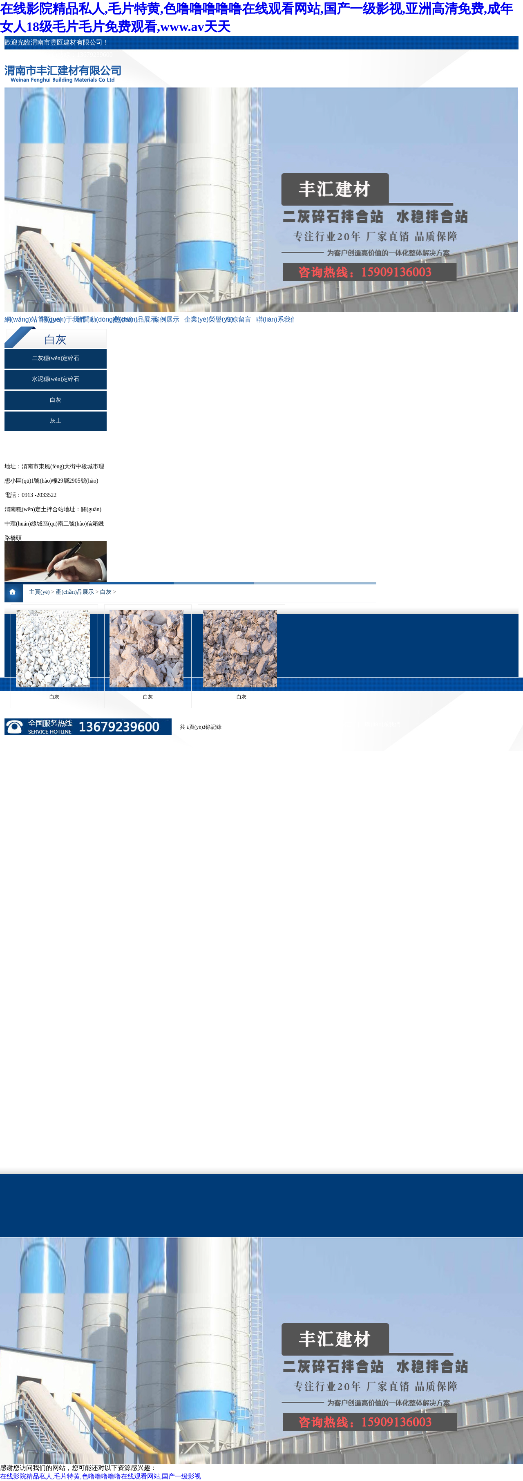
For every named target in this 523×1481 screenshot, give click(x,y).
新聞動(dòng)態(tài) (94, 319)
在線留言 (238, 319)
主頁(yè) (39, 592)
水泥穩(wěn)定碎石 (56, 379)
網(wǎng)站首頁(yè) (22, 319)
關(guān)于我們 (58, 319)
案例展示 (166, 319)
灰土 (55, 421)
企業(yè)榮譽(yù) (202, 319)
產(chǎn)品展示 (130, 319)
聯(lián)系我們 (274, 319)
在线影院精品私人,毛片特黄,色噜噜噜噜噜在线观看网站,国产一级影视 (100, 1476)
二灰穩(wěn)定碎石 (56, 358)
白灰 (55, 400)
